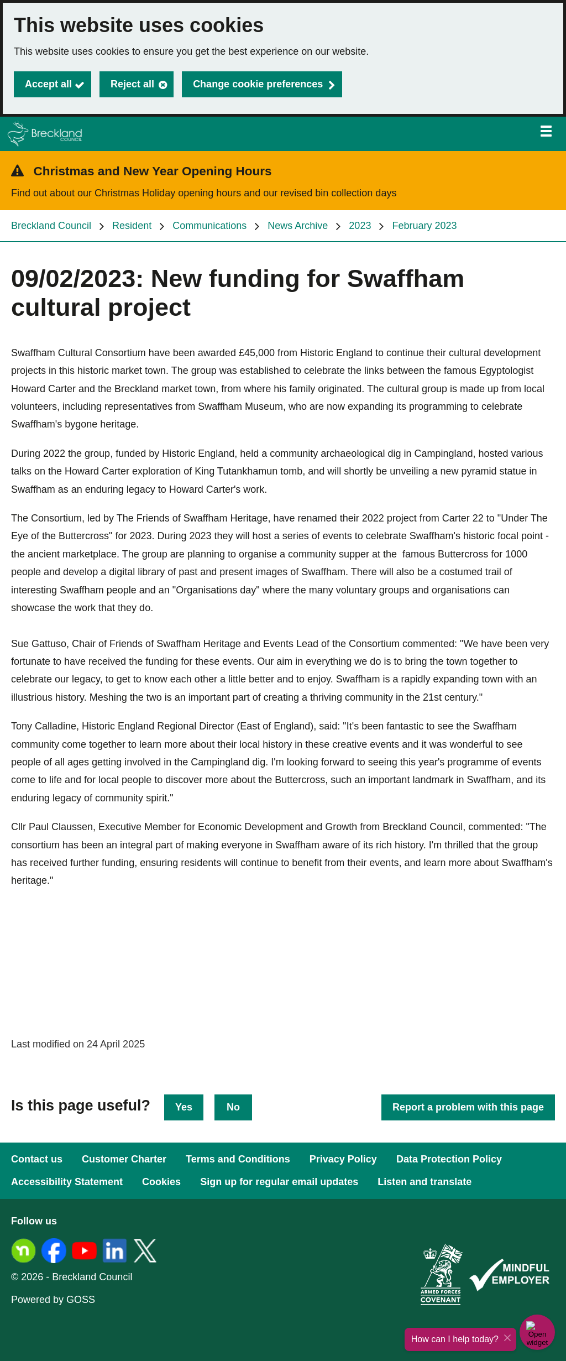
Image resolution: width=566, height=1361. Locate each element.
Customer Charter (124, 1159)
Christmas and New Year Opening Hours (153, 171)
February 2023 (424, 225)
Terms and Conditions (238, 1159)
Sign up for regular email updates (279, 1181)
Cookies (161, 1181)
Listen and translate (424, 1181)
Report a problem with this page (468, 1107)
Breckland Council (51, 225)
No (233, 1107)
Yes (183, 1107)
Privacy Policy (343, 1159)
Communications (209, 225)
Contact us (36, 1159)
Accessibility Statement (67, 1181)
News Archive (298, 225)
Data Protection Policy (449, 1159)
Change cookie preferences (258, 84)
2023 (360, 225)
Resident (131, 225)
